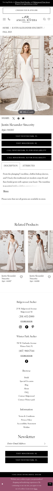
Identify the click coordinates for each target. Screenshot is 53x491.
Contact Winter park (26, 400)
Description (11, 166)
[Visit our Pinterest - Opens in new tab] (33, 326)
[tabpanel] (26, 75)
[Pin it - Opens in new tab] (19, 118)
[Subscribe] (44, 443)
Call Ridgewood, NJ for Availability (26, 158)
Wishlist (26, 427)
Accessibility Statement (26, 424)
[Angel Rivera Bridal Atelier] (26, 19)
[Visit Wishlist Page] (49, 19)
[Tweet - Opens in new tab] (13, 118)
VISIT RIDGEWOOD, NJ (26, 143)
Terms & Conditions (27, 416)
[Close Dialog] (2, 484)
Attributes (28, 166)
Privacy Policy (26, 420)
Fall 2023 (7, 32)
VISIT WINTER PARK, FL (26, 136)
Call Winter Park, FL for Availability (26, 150)
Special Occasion (26, 381)
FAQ (26, 392)
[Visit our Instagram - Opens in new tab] (20, 326)
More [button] (6, 191)
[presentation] (12, 251)
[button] (4, 19)
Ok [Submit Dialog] (50, 484)
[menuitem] (4, 19)
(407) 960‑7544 (26, 351)
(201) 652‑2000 (26, 316)
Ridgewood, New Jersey (41, 2)
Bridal (26, 378)
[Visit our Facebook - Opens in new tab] (26, 326)
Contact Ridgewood (26, 396)
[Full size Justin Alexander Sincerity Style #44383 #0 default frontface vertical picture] (26, 75)
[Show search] (44, 19)
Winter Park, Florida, (22, 2)
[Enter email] (26, 443)
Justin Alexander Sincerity (27, 28)
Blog (26, 385)
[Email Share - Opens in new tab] (23, 118)
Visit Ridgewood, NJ (26, 453)
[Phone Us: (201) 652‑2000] (9, 19)
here (35, 489)
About (26, 389)
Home (6, 28)
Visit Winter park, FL (26, 460)
